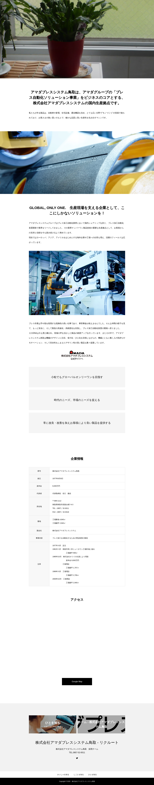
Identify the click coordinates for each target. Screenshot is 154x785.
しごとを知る (79, 774)
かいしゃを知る (63, 774)
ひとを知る (92, 774)
